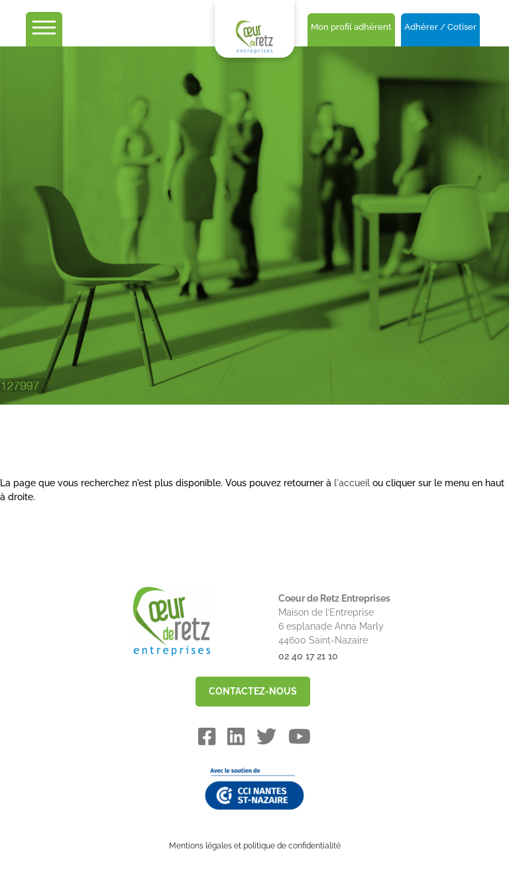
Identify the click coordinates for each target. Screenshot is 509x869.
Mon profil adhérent (351, 27)
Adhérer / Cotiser (440, 27)
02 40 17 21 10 (308, 656)
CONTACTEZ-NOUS (253, 691)
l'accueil (352, 483)
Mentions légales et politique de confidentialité (255, 845)
